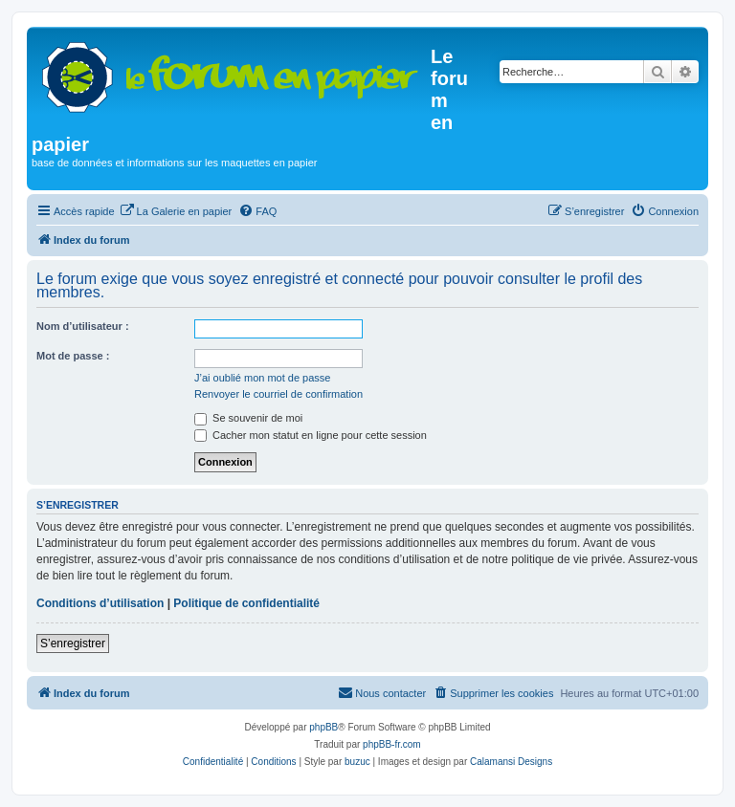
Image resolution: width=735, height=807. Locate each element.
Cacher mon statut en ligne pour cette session (310, 435)
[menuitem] (176, 211)
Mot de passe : (72, 355)
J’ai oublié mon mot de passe (262, 377)
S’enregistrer (72, 643)
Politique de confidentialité (246, 603)
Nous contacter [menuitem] (382, 692)
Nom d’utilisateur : (82, 326)
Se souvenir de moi (248, 418)
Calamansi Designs (511, 761)
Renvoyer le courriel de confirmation (278, 394)
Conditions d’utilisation (100, 603)
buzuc (357, 761)
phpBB (323, 727)
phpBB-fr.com (392, 744)
